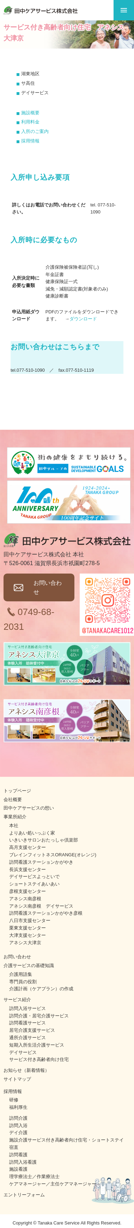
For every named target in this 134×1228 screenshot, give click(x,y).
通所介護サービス (27, 1037)
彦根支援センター (27, 891)
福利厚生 (18, 1107)
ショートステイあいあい (34, 884)
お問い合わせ (48, 587)
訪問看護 (18, 1154)
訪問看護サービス (27, 1022)
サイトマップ (17, 1079)
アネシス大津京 (25, 942)
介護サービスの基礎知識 (29, 965)
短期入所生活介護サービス (36, 1045)
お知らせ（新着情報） (26, 1070)
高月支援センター (27, 847)
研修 (13, 1099)
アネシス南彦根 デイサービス (41, 906)
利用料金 (30, 121)
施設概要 (30, 112)
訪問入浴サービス (27, 1008)
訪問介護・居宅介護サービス (39, 1015)
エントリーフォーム (24, 1194)
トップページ (17, 790)
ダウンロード (83, 318)
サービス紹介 (17, 999)
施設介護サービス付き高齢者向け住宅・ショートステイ (66, 1140)
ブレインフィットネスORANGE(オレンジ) (52, 854)
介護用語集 (20, 974)
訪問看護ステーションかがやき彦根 (46, 913)
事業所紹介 (15, 816)
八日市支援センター (29, 920)
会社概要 (13, 799)
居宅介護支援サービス (32, 1030)
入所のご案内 (35, 131)
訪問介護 (18, 1118)
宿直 (13, 1147)
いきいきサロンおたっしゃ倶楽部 (43, 840)
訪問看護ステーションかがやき (41, 862)
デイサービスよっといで (34, 876)
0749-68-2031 (29, 619)
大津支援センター (27, 935)
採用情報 (30, 140)
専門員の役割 (23, 981)
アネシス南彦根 (25, 898)
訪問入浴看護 (23, 1162)
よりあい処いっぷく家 (32, 833)
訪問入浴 (18, 1125)
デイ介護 (18, 1132)
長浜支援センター (27, 869)
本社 (13, 825)
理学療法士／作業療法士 (34, 1176)
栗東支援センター (27, 927)
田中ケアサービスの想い (29, 808)
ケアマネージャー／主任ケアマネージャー (52, 1184)
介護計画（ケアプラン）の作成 (41, 988)
